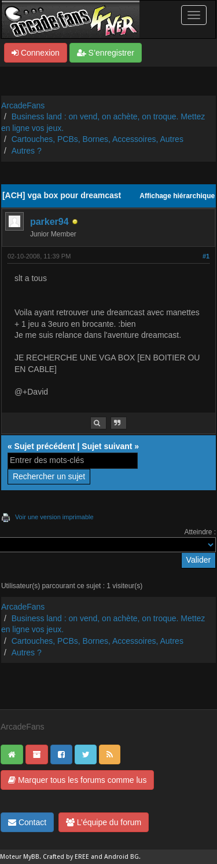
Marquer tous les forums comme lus (77, 780)
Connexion (36, 52)
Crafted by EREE (66, 857)
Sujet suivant (107, 446)
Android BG (121, 857)
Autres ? (27, 150)
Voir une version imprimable (54, 516)
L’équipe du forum (103, 822)
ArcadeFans (23, 105)
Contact (27, 822)
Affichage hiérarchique (177, 196)
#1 (206, 256)
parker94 (49, 222)
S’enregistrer (105, 52)
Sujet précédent (44, 446)
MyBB (31, 857)
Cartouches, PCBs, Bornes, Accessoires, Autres (97, 139)
